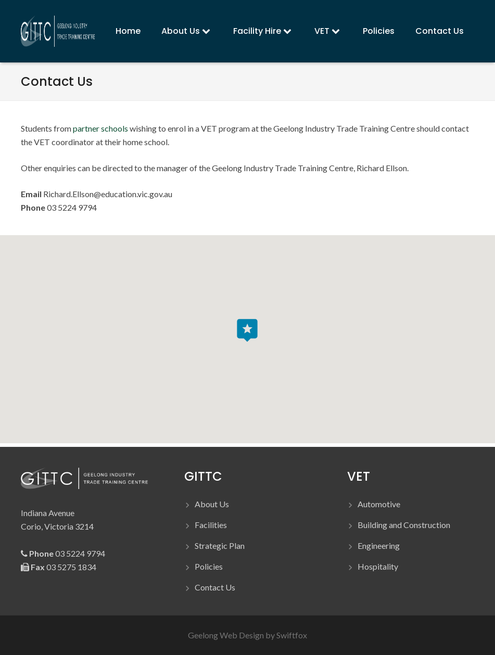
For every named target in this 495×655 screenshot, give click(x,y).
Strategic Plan (220, 545)
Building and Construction (404, 525)
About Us (212, 504)
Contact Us (215, 587)
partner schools (100, 128)
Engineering (379, 545)
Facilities (211, 525)
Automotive (379, 504)
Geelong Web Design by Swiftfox (247, 635)
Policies (209, 566)
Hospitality (378, 566)
